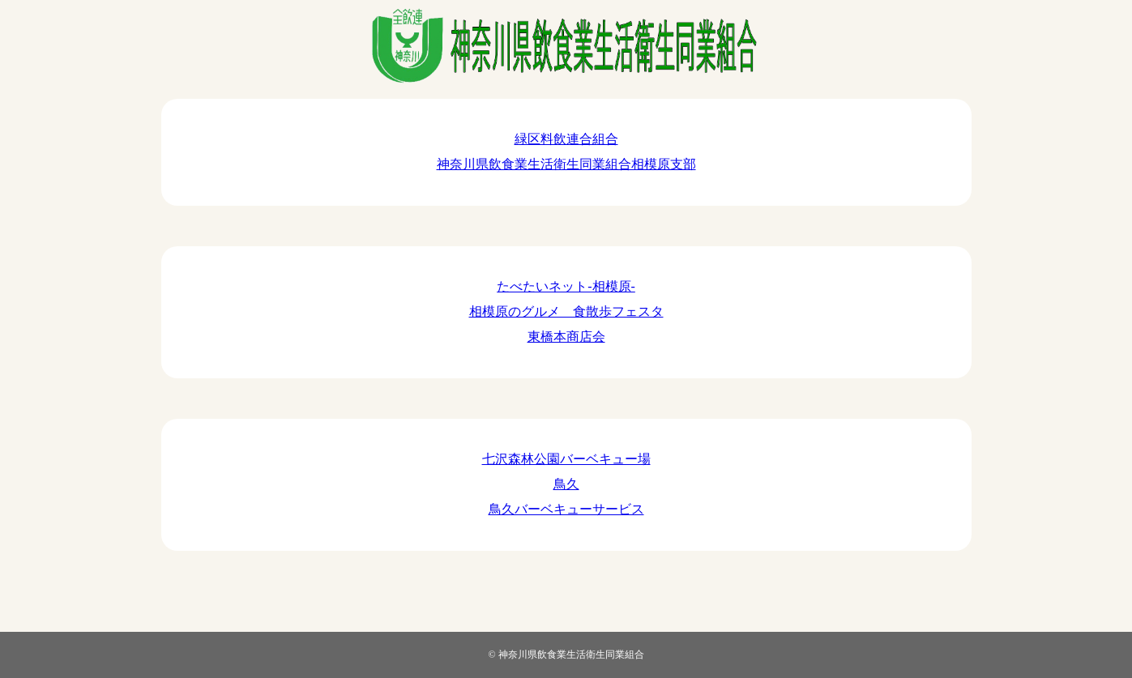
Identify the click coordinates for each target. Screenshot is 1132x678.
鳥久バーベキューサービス (566, 509)
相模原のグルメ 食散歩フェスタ (566, 311)
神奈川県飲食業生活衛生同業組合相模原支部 (566, 164)
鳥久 (566, 484)
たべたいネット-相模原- (566, 286)
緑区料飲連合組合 (566, 139)
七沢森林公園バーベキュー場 (566, 459)
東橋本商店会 (566, 336)
